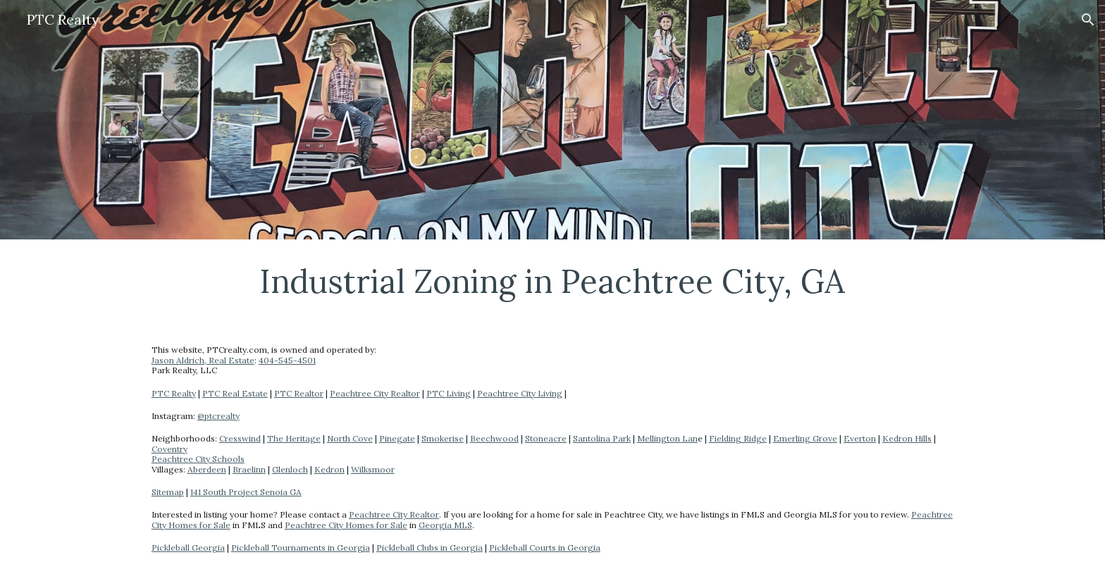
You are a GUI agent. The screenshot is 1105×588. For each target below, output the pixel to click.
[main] (552, 281)
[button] (1088, 20)
